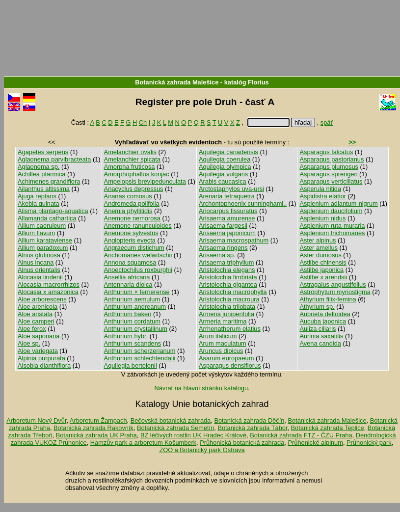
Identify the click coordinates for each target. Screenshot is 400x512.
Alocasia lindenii (40, 277)
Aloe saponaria (38, 336)
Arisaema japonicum (227, 233)
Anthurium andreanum (135, 306)
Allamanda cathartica (47, 218)
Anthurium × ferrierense (137, 292)
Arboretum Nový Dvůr (36, 420)
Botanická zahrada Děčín (249, 420)
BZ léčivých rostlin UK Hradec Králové (193, 435)
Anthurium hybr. (126, 336)
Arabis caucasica (222, 181)
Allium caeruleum (42, 225)
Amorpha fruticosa (129, 166)
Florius (258, 82)
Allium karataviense (45, 240)
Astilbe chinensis (322, 262)
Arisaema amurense (227, 218)
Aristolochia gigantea (228, 284)
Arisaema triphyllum (226, 262)
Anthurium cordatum (132, 321)
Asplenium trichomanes (332, 233)
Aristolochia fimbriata (228, 277)
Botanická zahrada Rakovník (93, 427)
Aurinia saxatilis (321, 336)
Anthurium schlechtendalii (140, 358)
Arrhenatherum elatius (230, 328)
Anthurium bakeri (128, 314)
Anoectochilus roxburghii (138, 269)
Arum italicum (218, 336)
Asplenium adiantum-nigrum (338, 203)
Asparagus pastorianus (331, 159)
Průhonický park (369, 442)
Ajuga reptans (37, 196)
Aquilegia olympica (225, 166)
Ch (143, 122)
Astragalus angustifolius (332, 284)
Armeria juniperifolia (226, 314)
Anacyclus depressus (133, 188)
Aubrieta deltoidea (324, 314)
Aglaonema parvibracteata (54, 159)
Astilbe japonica (321, 269)
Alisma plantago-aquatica (53, 211)
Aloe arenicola (37, 306)
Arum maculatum (222, 343)
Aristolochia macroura (229, 299)
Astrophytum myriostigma (334, 292)
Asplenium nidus (322, 218)
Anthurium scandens (132, 343)
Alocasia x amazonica (48, 292)
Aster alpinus (317, 240)
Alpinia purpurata (41, 358)
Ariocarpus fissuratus (228, 211)
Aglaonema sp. (38, 166)
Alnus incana (35, 262)
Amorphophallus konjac (136, 174)
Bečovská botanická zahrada (171, 420)
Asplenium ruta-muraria (332, 225)
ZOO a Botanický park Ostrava (201, 450)
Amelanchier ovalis (130, 152)
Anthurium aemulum (132, 299)
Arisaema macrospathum (233, 240)
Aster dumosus (320, 255)
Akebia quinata (38, 203)
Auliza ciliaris (317, 328)
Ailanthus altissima (44, 188)
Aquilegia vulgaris (223, 174)
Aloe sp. (29, 343)
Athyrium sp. (316, 306)
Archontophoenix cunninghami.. (243, 203)
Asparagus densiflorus (230, 365)
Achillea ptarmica (41, 174)
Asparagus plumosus (328, 166)
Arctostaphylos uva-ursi (231, 188)
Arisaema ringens (223, 247)
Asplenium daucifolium (330, 211)
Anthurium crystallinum (135, 328)
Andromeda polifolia (132, 203)
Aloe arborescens (42, 299)
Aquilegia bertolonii (130, 365)
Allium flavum (36, 233)
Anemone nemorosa (132, 218)
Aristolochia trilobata (227, 306)
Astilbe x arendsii (323, 277)
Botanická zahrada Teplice (327, 427)
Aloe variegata (38, 350)
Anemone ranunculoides (138, 225)
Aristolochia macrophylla (233, 292)
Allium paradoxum (43, 247)
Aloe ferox (32, 328)
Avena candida (320, 343)
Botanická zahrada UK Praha (96, 435)
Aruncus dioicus (221, 350)
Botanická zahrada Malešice (176, 82)
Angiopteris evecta (130, 240)
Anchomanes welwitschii (138, 255)
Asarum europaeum (226, 358)
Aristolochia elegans (227, 269)
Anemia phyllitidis (128, 211)
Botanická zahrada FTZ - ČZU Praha (301, 435)
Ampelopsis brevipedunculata (145, 181)
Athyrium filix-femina (327, 299)
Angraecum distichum (134, 247)
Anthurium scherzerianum (140, 350)
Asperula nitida (320, 188)
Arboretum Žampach (98, 420)
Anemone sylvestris (131, 233)
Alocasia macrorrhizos (49, 284)
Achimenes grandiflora (49, 181)
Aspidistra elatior (322, 196)
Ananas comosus (128, 196)
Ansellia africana (127, 277)
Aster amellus (318, 247)
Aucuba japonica (322, 321)
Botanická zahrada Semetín (175, 427)
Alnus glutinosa (39, 255)
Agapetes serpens (43, 152)
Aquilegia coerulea (224, 159)
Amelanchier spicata (132, 159)
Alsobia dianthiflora (44, 365)
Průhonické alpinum (315, 442)
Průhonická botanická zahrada (242, 442)
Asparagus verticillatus (330, 181)
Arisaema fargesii (223, 225)
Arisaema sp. (217, 255)
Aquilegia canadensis (228, 152)
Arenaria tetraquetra (227, 196)
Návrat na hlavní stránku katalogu (201, 388)
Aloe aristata (35, 314)
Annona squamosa (130, 262)
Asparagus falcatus (326, 152)
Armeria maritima (222, 321)
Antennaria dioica (128, 284)
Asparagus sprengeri (328, 174)
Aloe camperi (36, 321)
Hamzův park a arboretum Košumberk (143, 442)
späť (326, 122)
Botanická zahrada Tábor (252, 427)
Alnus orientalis (39, 269)
